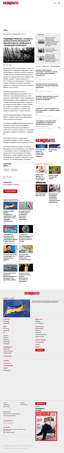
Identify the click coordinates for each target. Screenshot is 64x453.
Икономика (6, 343)
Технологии (7, 356)
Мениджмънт (7, 347)
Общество (6, 323)
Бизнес (5, 335)
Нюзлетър (40, 350)
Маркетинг (39, 319)
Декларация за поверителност (11, 413)
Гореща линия (8, 365)
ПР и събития (39, 323)
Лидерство (6, 349)
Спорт (37, 344)
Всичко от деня (8, 298)
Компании (6, 339)
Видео (37, 347)
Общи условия (7, 411)
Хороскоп (38, 332)
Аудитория (6, 404)
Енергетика (6, 341)
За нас (5, 402)
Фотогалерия (39, 328)
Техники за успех (8, 351)
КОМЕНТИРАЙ (10, 191)
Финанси (5, 337)
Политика (6, 321)
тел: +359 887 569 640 (9, 432)
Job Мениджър (7, 353)
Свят (5, 30)
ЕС (4, 332)
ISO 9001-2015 (23, 404)
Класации (38, 330)
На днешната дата (40, 334)
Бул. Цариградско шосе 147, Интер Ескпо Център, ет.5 (14, 430)
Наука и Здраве (40, 339)
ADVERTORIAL (41, 34)
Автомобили (39, 342)
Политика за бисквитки (9, 415)
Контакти (6, 370)
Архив (5, 368)
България (6, 319)
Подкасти (6, 363)
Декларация (6, 406)
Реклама (37, 321)
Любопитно (39, 326)
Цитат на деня (39, 336)
